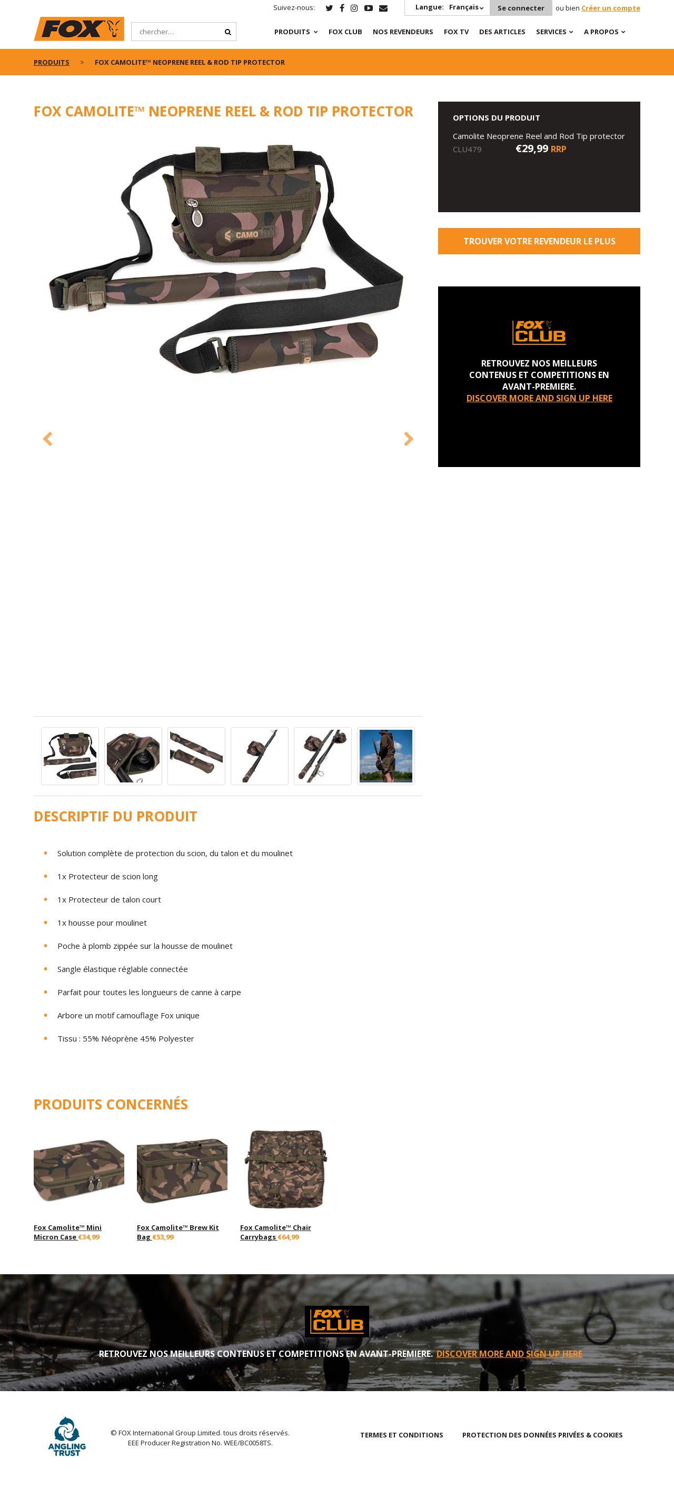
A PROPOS (601, 31)
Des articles (502, 31)
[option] (228, 262)
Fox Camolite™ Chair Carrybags (275, 1232)
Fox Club (345, 31)
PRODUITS (292, 31)
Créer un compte (610, 8)
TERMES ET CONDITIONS (401, 1435)
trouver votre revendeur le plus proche (539, 244)
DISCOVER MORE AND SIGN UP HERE (539, 398)
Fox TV (456, 31)
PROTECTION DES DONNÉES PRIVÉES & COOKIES (542, 1435)
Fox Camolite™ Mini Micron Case (68, 1232)
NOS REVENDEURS (403, 31)
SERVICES (551, 31)
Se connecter (521, 8)
